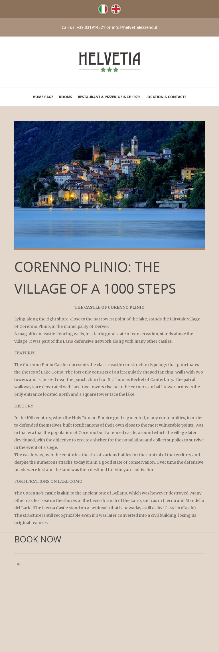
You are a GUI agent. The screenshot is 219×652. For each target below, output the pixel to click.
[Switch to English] (116, 9)
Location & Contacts (165, 96)
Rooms (65, 96)
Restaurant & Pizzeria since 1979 (109, 96)
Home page (43, 96)
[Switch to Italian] (103, 9)
